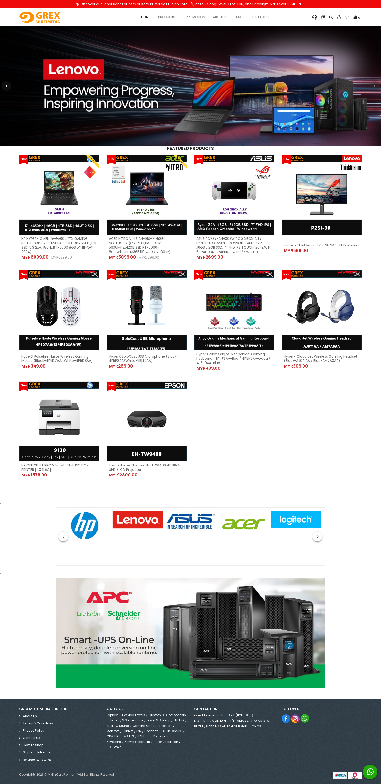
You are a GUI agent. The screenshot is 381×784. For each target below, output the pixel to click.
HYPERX (179, 720)
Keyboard (114, 742)
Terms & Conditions (38, 723)
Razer (158, 742)
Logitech (171, 742)
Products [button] (167, 17)
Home (145, 17)
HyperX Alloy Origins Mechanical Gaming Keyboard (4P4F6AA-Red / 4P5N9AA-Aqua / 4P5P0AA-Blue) (233, 358)
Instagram (295, 718)
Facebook (286, 718)
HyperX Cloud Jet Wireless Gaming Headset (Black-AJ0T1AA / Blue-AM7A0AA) (320, 358)
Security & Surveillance (126, 720)
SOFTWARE (114, 747)
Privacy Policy (33, 730)
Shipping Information (39, 752)
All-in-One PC (172, 731)
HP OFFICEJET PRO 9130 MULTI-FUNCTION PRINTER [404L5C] (55, 467)
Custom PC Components (167, 715)
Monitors (113, 731)
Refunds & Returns (37, 759)
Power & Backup (158, 720)
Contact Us (260, 17)
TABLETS (144, 736)
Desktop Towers (133, 715)
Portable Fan (162, 736)
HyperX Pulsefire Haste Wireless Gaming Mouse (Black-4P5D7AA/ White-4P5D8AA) (57, 358)
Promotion (195, 17)
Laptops (113, 715)
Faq (239, 17)
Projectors (165, 726)
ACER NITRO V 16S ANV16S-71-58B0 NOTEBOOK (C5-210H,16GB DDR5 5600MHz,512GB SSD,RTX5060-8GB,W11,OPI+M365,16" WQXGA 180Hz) (140, 245)
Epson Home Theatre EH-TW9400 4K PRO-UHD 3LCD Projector (145, 467)
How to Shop (33, 745)
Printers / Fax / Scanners (141, 731)
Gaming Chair (143, 726)
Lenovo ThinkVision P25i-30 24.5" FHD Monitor (322, 245)
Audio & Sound (118, 726)
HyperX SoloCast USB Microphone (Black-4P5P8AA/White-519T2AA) (143, 358)
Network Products (137, 742)
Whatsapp (305, 718)
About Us (220, 17)
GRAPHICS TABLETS (120, 736)
